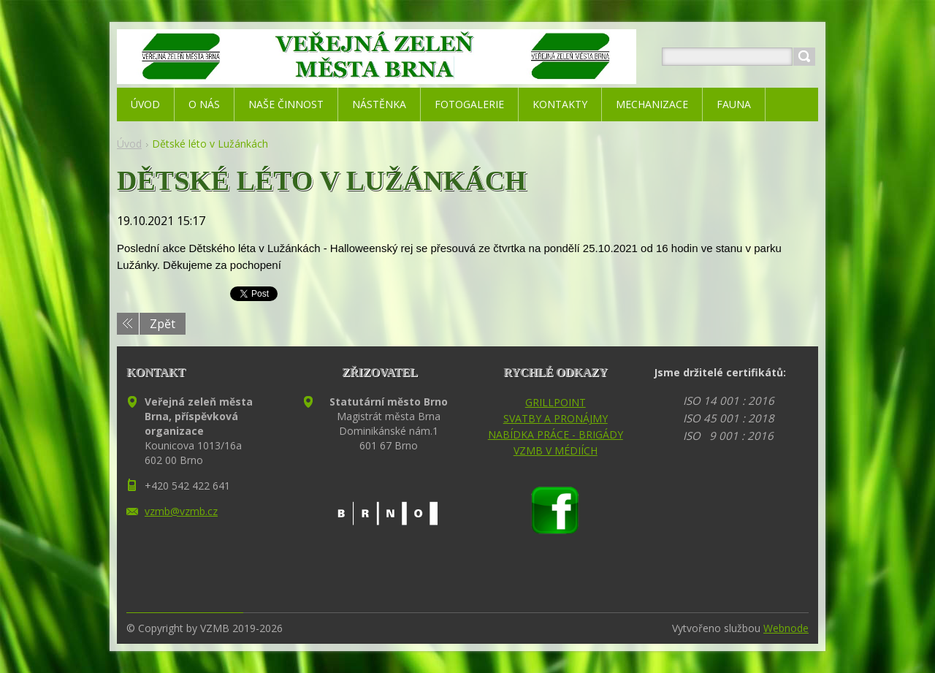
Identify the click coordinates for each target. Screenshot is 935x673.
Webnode (786, 628)
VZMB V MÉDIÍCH (556, 450)
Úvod (129, 144)
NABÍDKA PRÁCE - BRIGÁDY (555, 434)
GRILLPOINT (555, 402)
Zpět (162, 324)
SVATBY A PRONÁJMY (555, 418)
